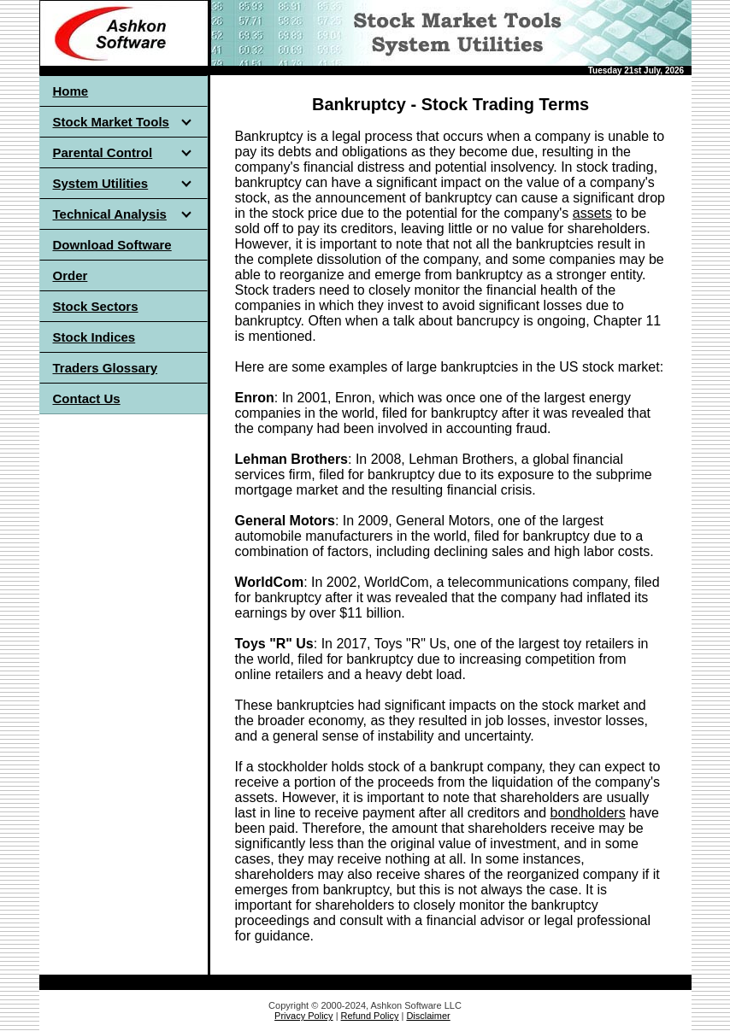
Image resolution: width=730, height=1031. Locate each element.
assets (592, 213)
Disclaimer (428, 1015)
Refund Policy (370, 1015)
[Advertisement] (123, 680)
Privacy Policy (303, 1015)
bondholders (588, 812)
